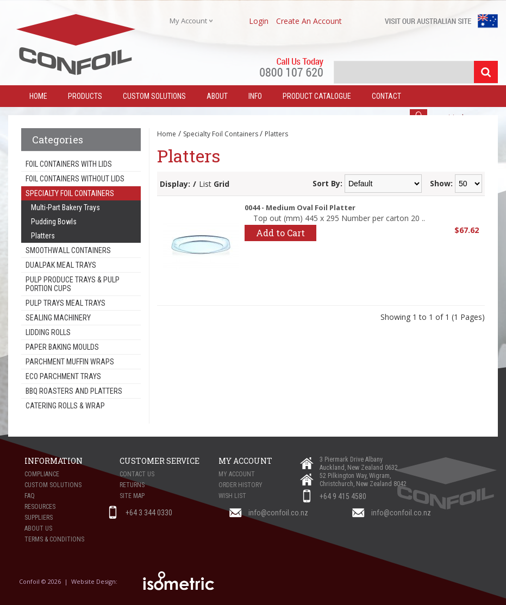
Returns (132, 485)
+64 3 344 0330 (149, 512)
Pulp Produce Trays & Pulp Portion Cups (73, 284)
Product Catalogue (317, 96)
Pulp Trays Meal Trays (65, 303)
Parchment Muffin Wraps (70, 361)
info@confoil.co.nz (278, 512)
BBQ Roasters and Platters (74, 391)
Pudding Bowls (54, 221)
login (258, 21)
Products (85, 96)
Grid (221, 184)
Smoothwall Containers (68, 250)
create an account (309, 21)
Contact (386, 96)
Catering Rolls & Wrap (65, 405)
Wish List (232, 496)
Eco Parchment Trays (63, 376)
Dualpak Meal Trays (61, 265)
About (217, 96)
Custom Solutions (154, 96)
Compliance (41, 474)
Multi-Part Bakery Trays (65, 207)
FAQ (29, 496)
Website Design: (95, 581)
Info (255, 96)
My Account (236, 474)
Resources (39, 507)
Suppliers (38, 517)
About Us (38, 528)
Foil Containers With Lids (69, 164)
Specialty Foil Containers (70, 193)
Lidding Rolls (48, 332)
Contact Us (137, 474)
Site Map (132, 496)
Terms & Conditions (54, 539)
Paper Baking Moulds (62, 347)
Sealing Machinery (58, 317)
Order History (240, 485)
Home (166, 133)
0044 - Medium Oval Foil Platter (300, 207)
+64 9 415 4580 (343, 496)
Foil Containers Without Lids (75, 178)
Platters (43, 235)
